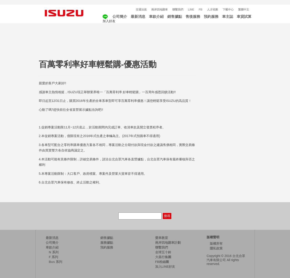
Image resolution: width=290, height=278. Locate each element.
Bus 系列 (55, 262)
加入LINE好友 (165, 266)
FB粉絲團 (162, 262)
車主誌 (227, 17)
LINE (191, 9)
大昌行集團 (163, 257)
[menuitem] (243, 9)
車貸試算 (244, 17)
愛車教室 (161, 238)
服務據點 (106, 242)
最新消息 (138, 17)
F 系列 (53, 257)
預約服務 (211, 17)
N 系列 (54, 252)
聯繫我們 (177, 9)
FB (200, 9)
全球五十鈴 (163, 252)
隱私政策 (216, 248)
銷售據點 (174, 17)
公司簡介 (119, 17)
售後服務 (193, 17)
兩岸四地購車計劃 (168, 242)
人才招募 (212, 9)
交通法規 (141, 9)
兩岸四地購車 (159, 9)
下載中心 (228, 9)
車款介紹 (156, 17)
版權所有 (216, 243)
